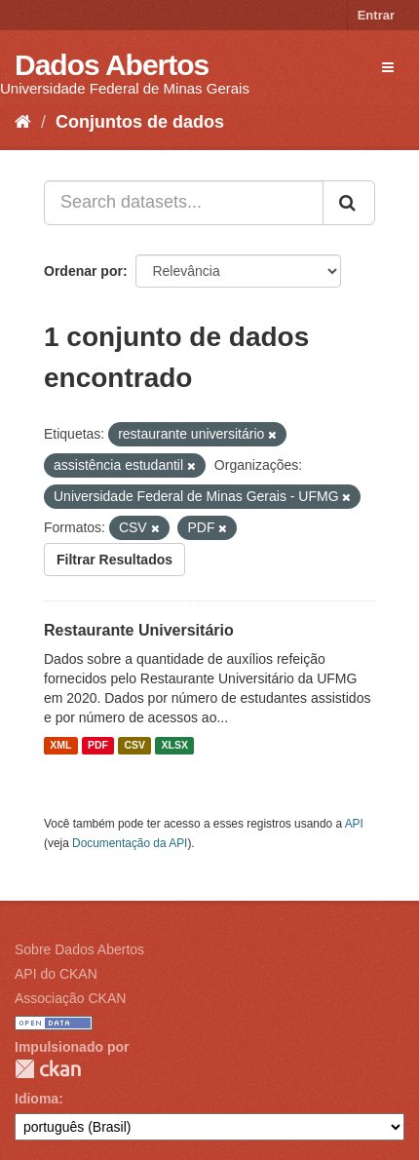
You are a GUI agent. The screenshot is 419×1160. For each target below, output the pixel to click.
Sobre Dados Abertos (79, 949)
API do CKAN (56, 974)
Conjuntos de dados (140, 122)
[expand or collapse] (387, 67)
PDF (98, 746)
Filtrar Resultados (114, 559)
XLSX (175, 746)
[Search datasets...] (184, 202)
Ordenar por (83, 271)
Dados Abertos (112, 65)
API (354, 824)
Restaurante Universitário (139, 630)
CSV (134, 746)
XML (60, 746)
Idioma (36, 1098)
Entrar (376, 15)
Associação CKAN (70, 998)
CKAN (48, 1069)
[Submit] (349, 202)
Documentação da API (129, 843)
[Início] (23, 122)
